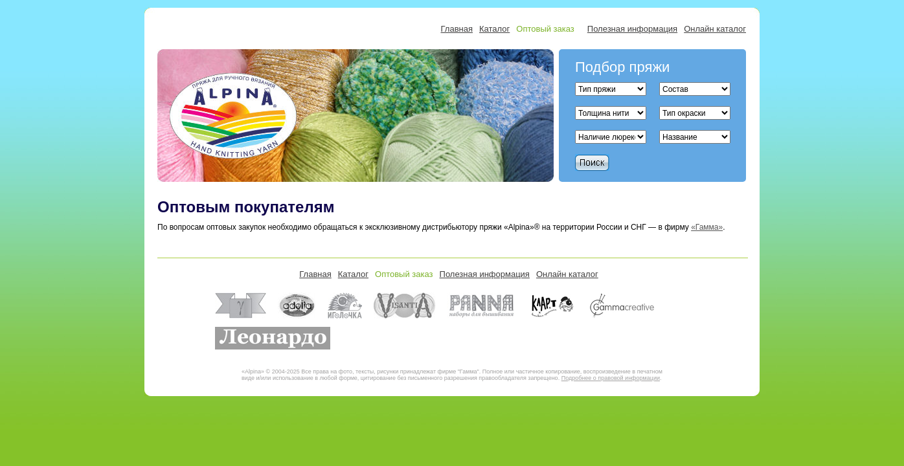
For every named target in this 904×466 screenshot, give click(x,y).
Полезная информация (632, 29)
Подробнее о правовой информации (610, 378)
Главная (457, 29)
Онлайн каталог (715, 29)
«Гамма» (707, 227)
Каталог (494, 29)
